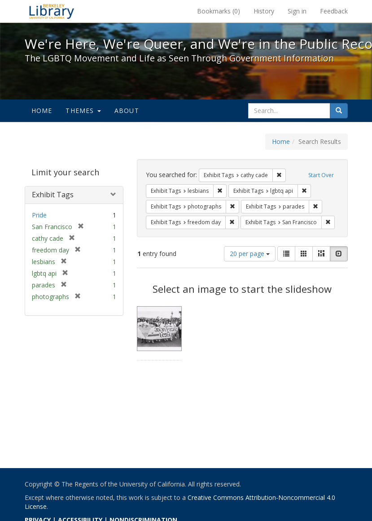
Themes (83, 110)
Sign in (297, 11)
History (264, 11)
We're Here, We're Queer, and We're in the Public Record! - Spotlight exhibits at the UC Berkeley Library (51, 11)
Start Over (321, 175)
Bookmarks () (218, 11)
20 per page (250, 253)
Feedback (334, 11)
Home (42, 110)
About (126, 110)
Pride (39, 215)
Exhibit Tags (53, 195)
